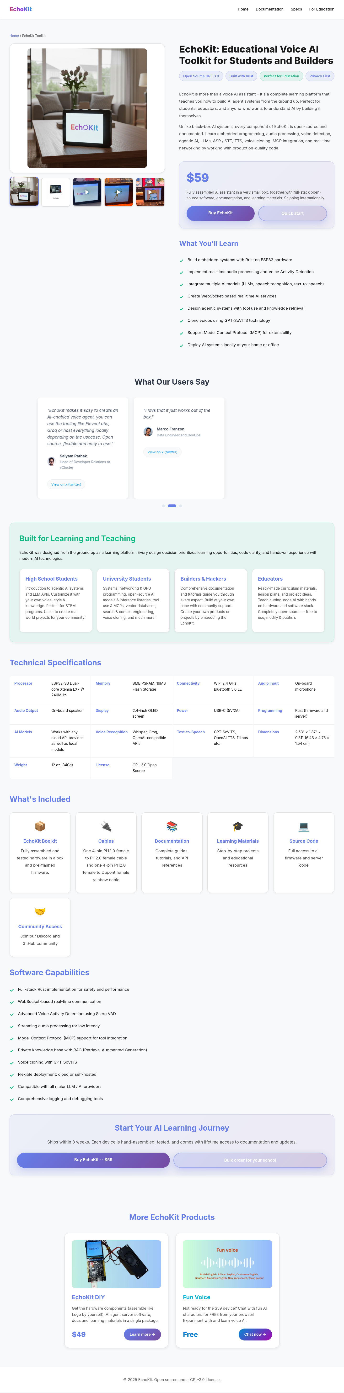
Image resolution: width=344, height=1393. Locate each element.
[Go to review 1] (163, 506)
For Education (321, 9)
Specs (296, 9)
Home (243, 9)
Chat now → (255, 1335)
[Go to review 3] (180, 506)
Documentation (270, 9)
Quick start (292, 213)
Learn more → (142, 1335)
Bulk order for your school (250, 1160)
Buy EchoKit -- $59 (93, 1160)
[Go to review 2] (172, 506)
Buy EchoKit (220, 212)
